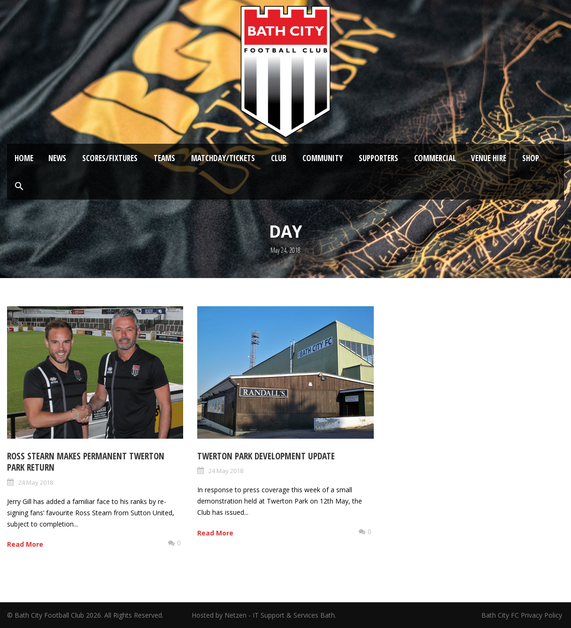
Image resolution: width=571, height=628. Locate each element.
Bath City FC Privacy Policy (522, 615)
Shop (530, 158)
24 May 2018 (35, 482)
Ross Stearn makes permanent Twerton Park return (85, 462)
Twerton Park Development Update (266, 456)
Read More (25, 544)
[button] (19, 186)
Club (278, 158)
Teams (164, 158)
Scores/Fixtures (110, 158)
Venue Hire (488, 158)
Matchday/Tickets (223, 158)
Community (322, 158)
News (57, 158)
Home (24, 158)
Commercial (435, 158)
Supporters (378, 158)
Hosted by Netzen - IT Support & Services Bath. (264, 615)
